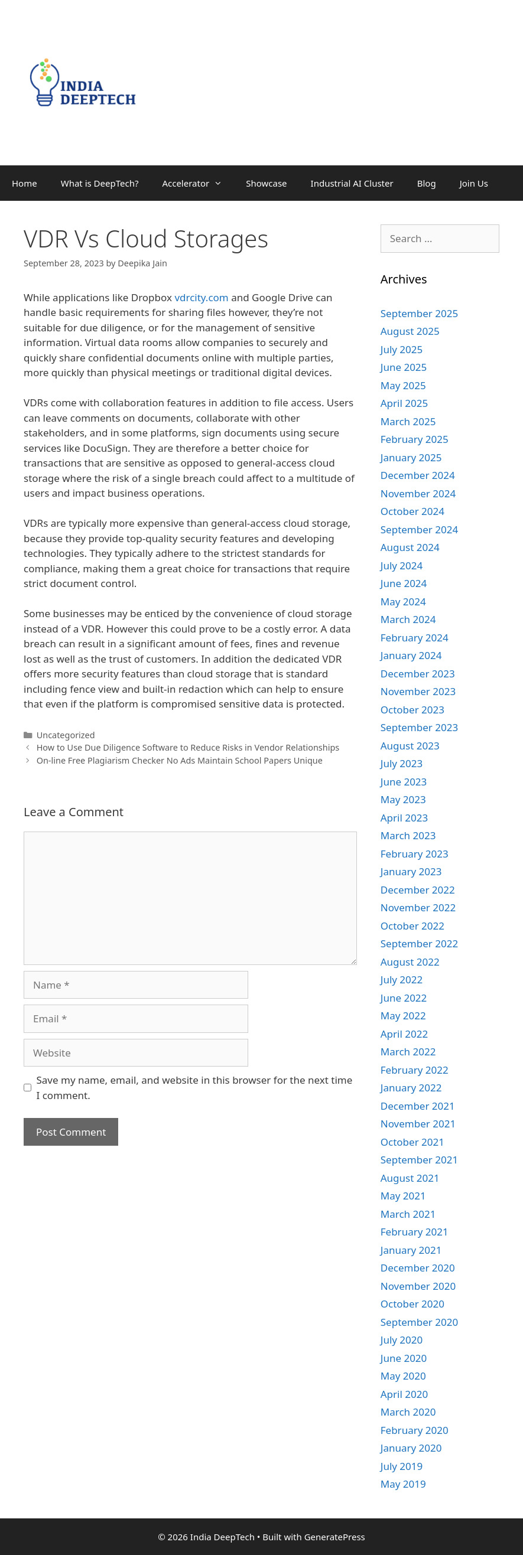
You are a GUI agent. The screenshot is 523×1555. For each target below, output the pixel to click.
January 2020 (411, 1448)
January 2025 (411, 457)
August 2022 (410, 962)
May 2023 (403, 799)
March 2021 (408, 1214)
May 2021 (403, 1195)
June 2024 (404, 583)
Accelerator (198, 183)
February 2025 (415, 439)
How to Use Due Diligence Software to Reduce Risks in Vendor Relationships (188, 747)
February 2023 (415, 853)
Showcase (266, 183)
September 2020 (419, 1322)
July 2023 (402, 763)
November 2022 (418, 907)
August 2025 (410, 331)
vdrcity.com (201, 297)
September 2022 (419, 943)
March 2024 (408, 619)
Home (24, 183)
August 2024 (410, 547)
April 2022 (404, 1034)
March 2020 (408, 1412)
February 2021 (415, 1231)
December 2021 (418, 1106)
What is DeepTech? (100, 183)
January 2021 (411, 1250)
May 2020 (403, 1376)
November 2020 (418, 1286)
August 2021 (410, 1178)
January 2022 (411, 1087)
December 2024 (418, 475)
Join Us (474, 183)
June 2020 (404, 1358)
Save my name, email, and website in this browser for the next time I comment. (195, 1087)
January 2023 (411, 871)
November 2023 (418, 691)
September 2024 (419, 529)
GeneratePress (334, 1537)
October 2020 (412, 1303)
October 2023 (412, 709)
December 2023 (418, 673)
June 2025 (404, 367)
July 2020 (402, 1340)
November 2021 (418, 1123)
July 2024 (402, 565)
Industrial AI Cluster (352, 183)
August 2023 (410, 745)
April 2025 (404, 403)
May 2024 (403, 601)
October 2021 (412, 1142)
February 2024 (415, 637)
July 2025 (402, 349)
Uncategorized (66, 735)
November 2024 (418, 493)
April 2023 (404, 817)
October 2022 (412, 926)
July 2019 (402, 1466)
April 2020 (404, 1394)
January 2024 (411, 655)
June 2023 (404, 781)
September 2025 (419, 313)
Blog (426, 183)
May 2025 (403, 385)
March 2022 (408, 1051)
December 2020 (418, 1267)
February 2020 (415, 1430)
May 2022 (403, 1015)
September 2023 (419, 727)
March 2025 (408, 421)
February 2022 (415, 1070)
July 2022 (402, 979)
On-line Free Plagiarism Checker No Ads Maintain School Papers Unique (180, 760)
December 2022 (418, 890)
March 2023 (408, 835)
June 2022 (404, 998)
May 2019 (403, 1484)
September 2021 (419, 1159)
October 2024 (412, 511)
